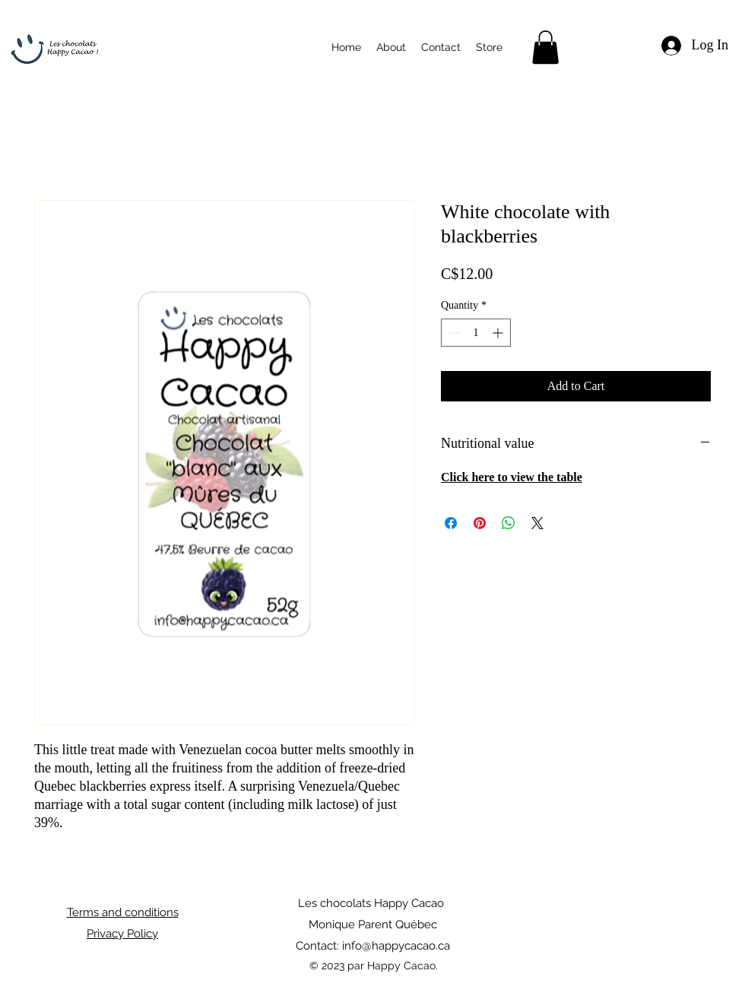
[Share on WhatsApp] (508, 523)
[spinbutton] (476, 332)
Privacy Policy (122, 933)
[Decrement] (452, 332)
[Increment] (499, 332)
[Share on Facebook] (451, 523)
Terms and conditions (123, 912)
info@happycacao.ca (396, 946)
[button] (545, 47)
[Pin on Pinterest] (480, 523)
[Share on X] (537, 523)
